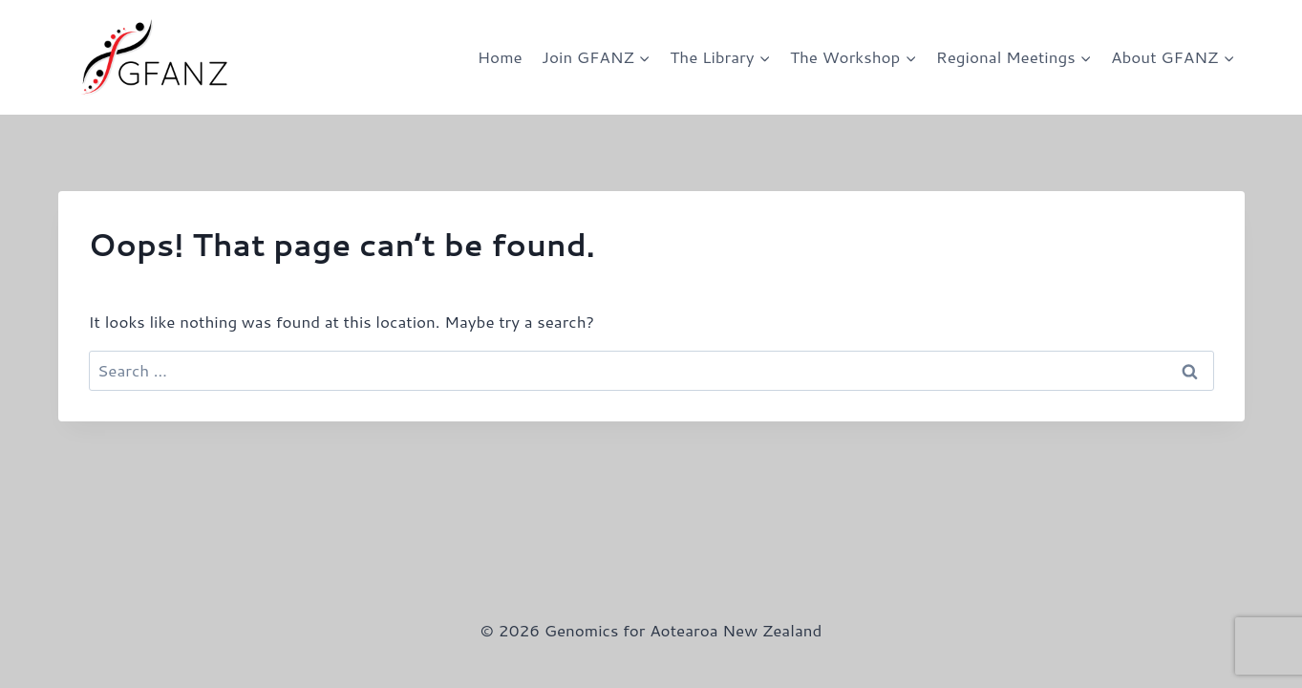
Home (500, 56)
